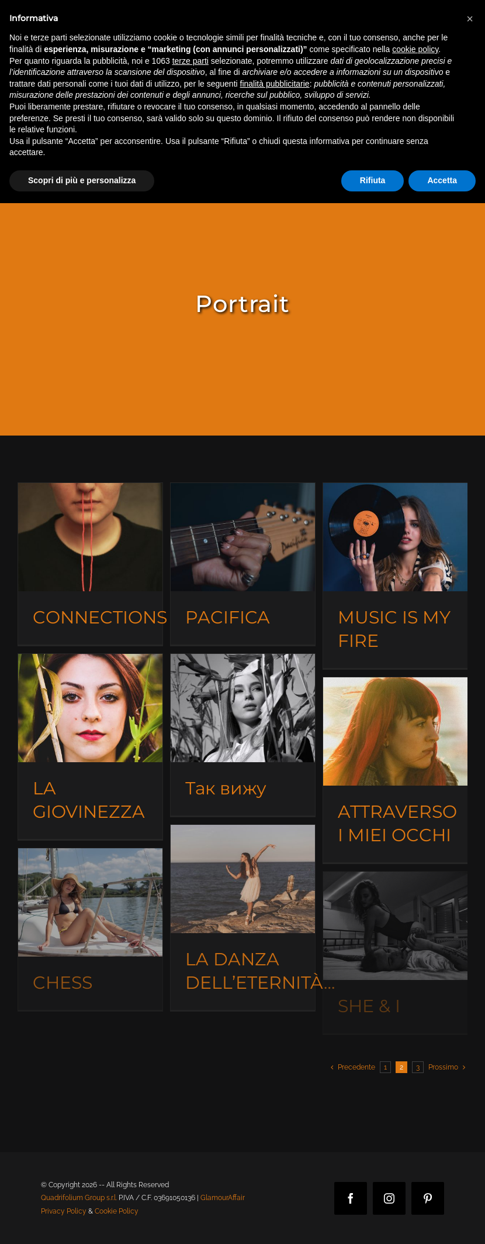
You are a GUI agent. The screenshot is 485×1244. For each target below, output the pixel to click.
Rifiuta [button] (373, 180)
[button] (469, 18)
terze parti (190, 61)
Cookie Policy (116, 1211)
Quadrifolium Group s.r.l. (79, 1198)
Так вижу (225, 788)
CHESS (62, 982)
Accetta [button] (442, 180)
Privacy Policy (63, 1211)
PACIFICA (227, 617)
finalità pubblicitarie (275, 83)
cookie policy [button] (415, 49)
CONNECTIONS (100, 617)
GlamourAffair (222, 1198)
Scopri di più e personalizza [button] (82, 180)
